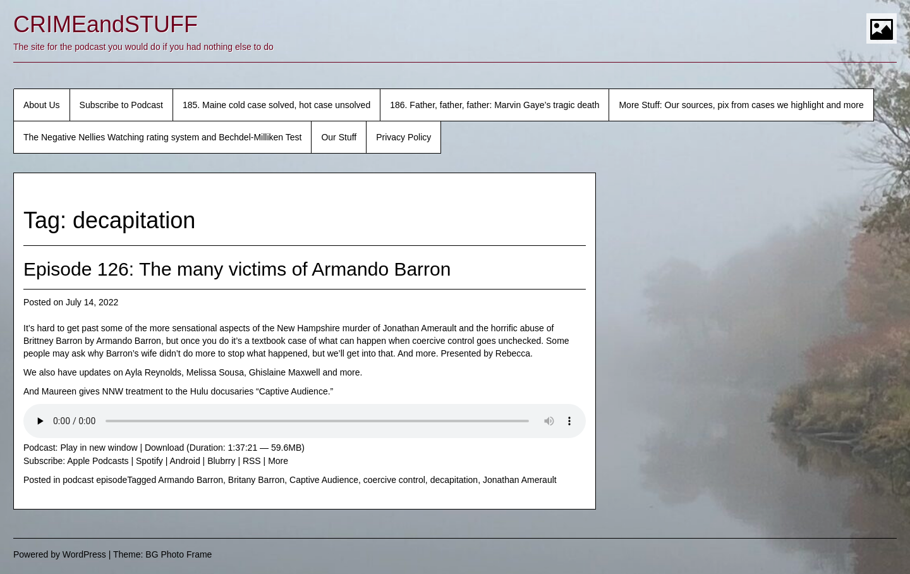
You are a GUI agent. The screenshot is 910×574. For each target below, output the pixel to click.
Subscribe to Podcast (121, 105)
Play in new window (98, 448)
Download (164, 448)
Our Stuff (338, 137)
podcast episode (95, 480)
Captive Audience (323, 480)
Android (184, 461)
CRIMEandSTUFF (105, 24)
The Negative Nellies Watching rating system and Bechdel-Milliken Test (162, 137)
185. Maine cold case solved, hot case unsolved (276, 105)
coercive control (394, 480)
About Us (41, 105)
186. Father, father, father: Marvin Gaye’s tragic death (494, 105)
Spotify (149, 461)
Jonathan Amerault (520, 480)
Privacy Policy (403, 137)
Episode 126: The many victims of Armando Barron (237, 269)
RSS (252, 461)
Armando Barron (190, 480)
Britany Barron (256, 480)
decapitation (454, 480)
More (278, 461)
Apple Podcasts (97, 461)
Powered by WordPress (59, 554)
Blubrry (221, 461)
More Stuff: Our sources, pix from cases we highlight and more (741, 105)
